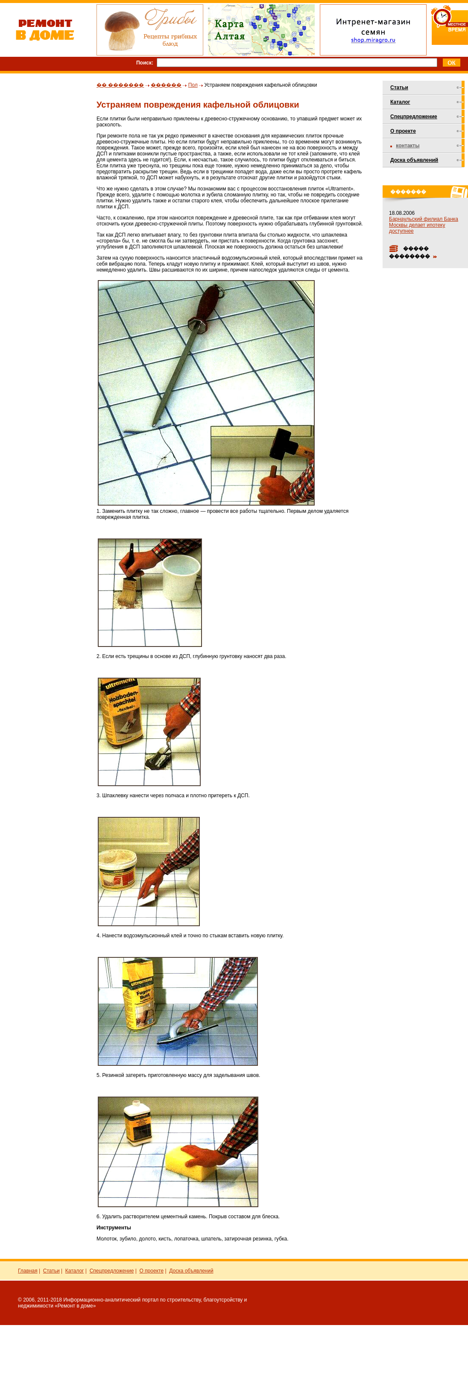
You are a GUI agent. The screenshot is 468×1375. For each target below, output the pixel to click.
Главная (28, 1271)
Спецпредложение (413, 117)
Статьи (399, 88)
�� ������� (120, 85)
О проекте (403, 131)
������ (166, 85)
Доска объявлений (414, 160)
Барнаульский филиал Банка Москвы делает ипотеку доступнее (423, 225)
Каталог (400, 102)
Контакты (407, 146)
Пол (193, 85)
